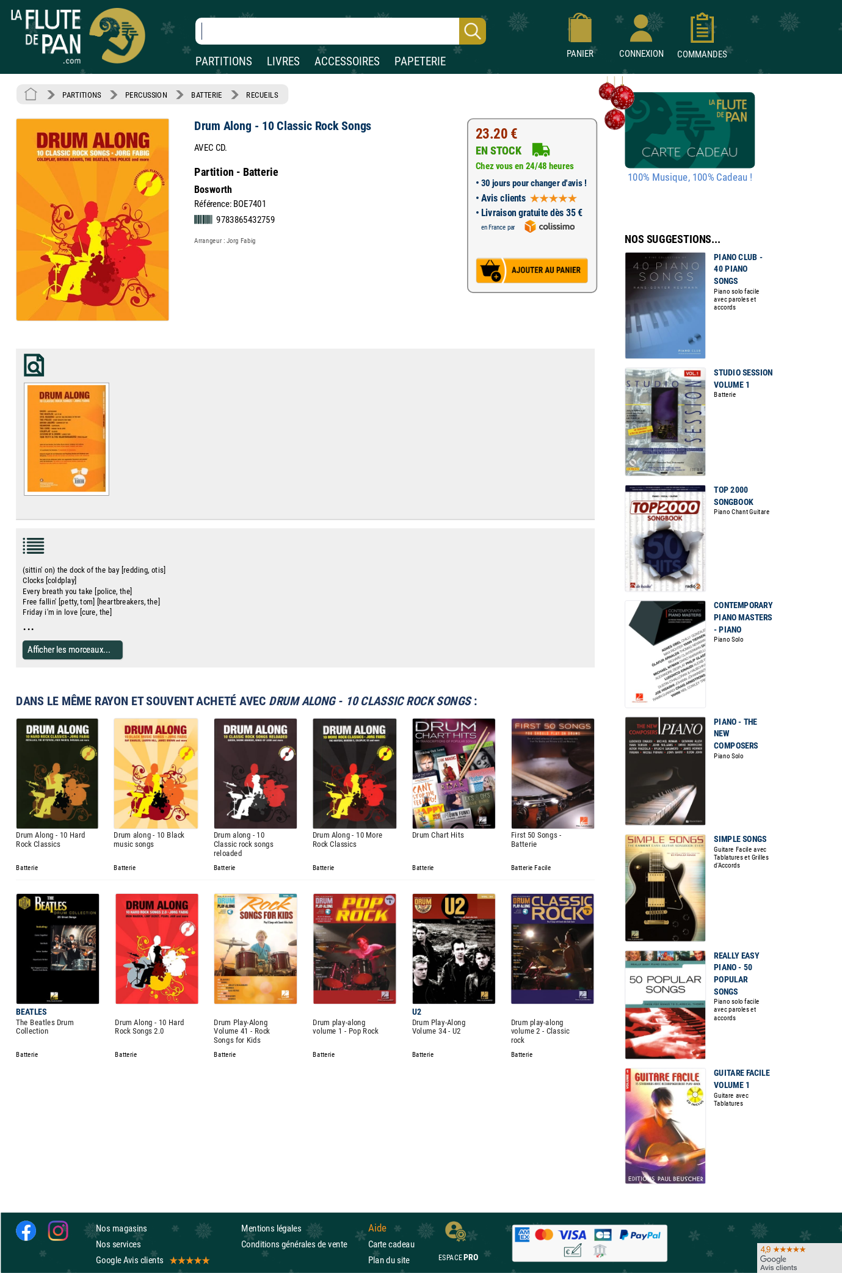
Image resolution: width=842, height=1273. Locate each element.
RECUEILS (262, 95)
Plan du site (389, 1260)
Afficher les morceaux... (69, 649)
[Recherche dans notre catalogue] (340, 31)
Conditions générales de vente (302, 1244)
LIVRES (283, 61)
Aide (377, 1228)
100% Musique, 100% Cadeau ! (690, 178)
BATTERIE (206, 95)
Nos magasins (121, 1228)
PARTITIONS (223, 61)
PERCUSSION (146, 95)
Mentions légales (271, 1228)
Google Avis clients (152, 1260)
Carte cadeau (391, 1244)
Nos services (118, 1244)
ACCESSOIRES (347, 61)
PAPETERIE (420, 61)
